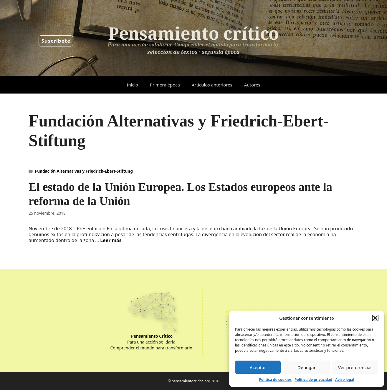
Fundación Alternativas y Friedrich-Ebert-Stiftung (84, 171)
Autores (252, 85)
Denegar (306, 367)
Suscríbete (55, 40)
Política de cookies (275, 379)
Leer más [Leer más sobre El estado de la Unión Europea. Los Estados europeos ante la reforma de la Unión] (111, 240)
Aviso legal (344, 379)
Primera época (165, 85)
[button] (375, 318)
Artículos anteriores (212, 85)
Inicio (132, 85)
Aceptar (258, 367)
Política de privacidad (313, 379)
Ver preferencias (355, 367)
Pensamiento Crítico (152, 336)
